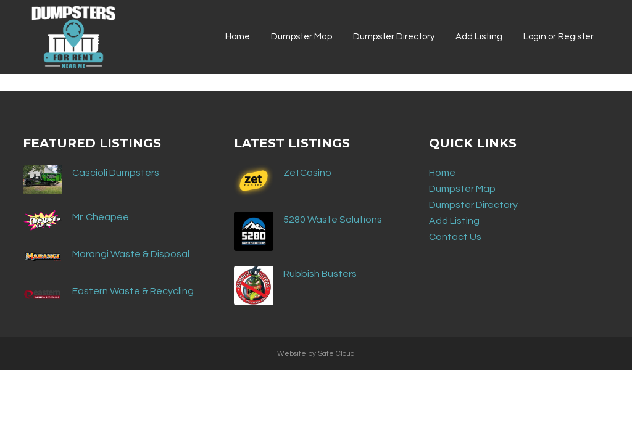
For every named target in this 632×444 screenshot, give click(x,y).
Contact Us (455, 237)
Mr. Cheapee (100, 217)
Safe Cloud (336, 354)
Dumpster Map (462, 189)
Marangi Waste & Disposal (130, 254)
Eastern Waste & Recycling (133, 291)
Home (442, 173)
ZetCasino (307, 173)
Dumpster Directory (473, 205)
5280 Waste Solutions (332, 219)
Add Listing (454, 221)
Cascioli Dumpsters (115, 173)
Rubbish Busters (320, 274)
